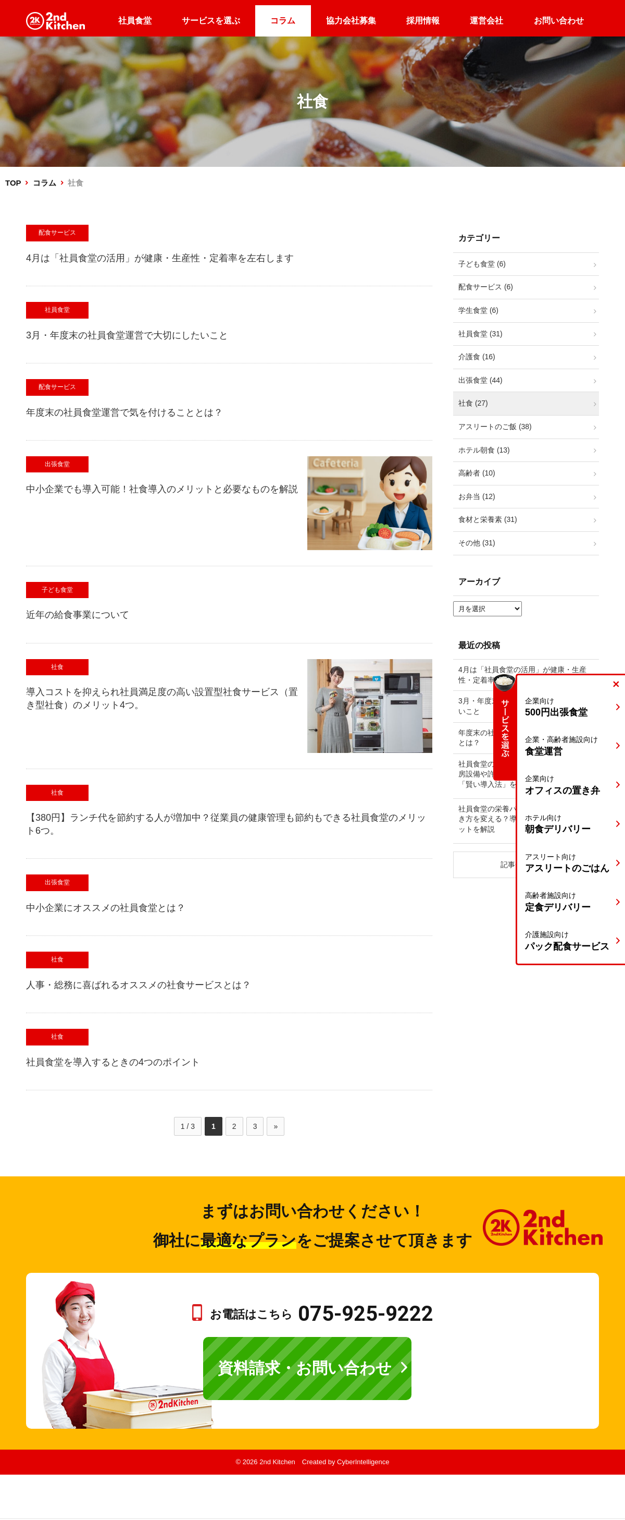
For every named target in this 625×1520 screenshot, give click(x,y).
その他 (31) (476, 543)
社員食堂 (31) (480, 334)
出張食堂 (57, 464)
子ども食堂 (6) (482, 264)
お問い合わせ (559, 20)
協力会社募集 (351, 20)
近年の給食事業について (77, 615)
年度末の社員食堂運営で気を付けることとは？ (124, 412)
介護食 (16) (476, 356)
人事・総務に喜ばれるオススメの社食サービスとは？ (138, 985)
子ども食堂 (57, 589)
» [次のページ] (275, 1126)
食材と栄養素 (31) (487, 519)
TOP (13, 182)
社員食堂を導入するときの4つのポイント (113, 1062)
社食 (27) (473, 403)
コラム (282, 20)
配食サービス (57, 232)
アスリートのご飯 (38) (495, 426)
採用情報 (423, 20)
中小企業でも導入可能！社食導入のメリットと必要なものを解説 (162, 489)
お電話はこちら (321, 1314)
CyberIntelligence (363, 1462)
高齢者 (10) (476, 473)
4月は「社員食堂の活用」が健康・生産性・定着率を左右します (160, 258)
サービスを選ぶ (211, 20)
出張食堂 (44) (480, 380)
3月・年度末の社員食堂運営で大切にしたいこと (127, 335)
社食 (57, 667)
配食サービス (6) (485, 287)
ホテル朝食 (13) (484, 450)
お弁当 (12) (476, 496)
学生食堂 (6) (478, 310)
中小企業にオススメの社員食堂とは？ (105, 908)
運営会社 (486, 20)
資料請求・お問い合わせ (305, 1368)
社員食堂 (135, 20)
